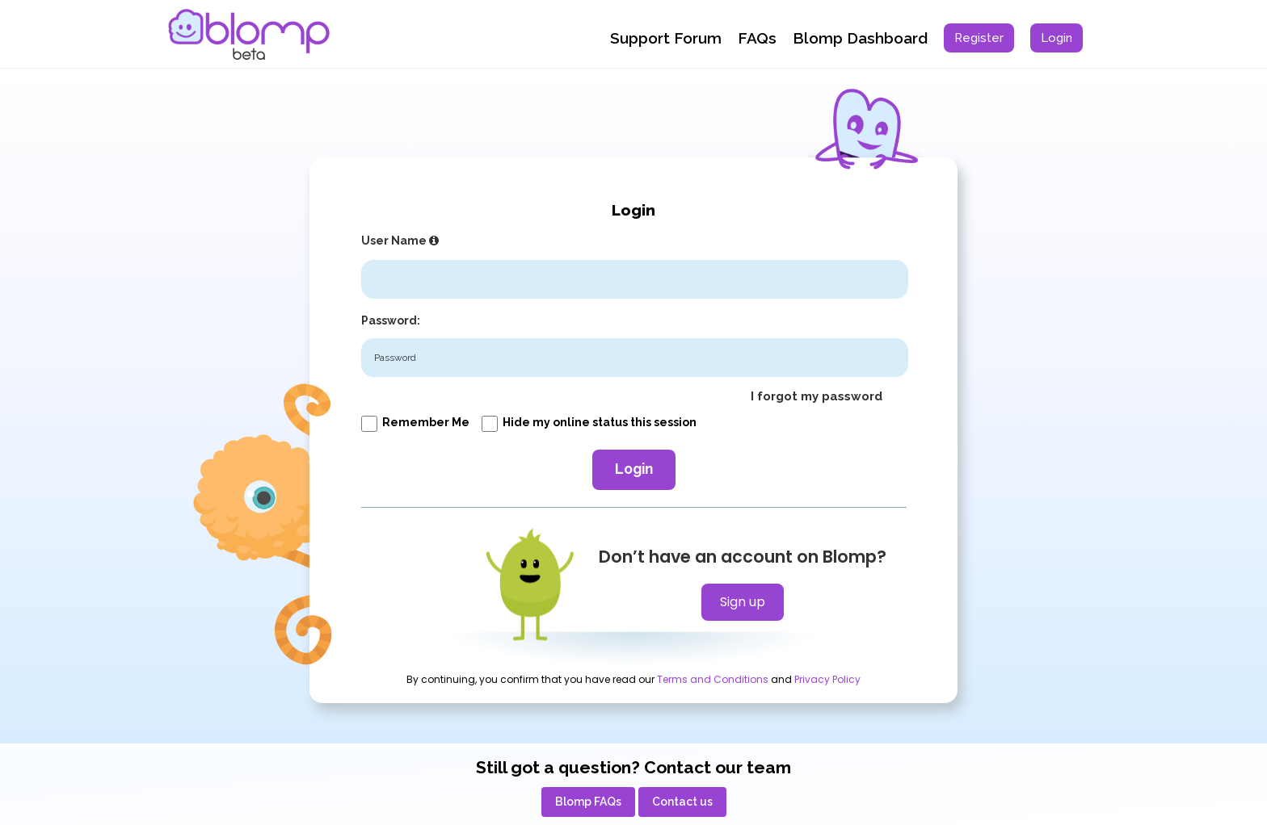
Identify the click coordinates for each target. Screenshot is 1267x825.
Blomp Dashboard (860, 38)
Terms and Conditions (712, 679)
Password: (390, 320)
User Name (402, 240)
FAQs (757, 38)
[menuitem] (979, 37)
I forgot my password (816, 396)
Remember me (415, 422)
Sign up (742, 602)
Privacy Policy (827, 679)
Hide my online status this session (589, 422)
